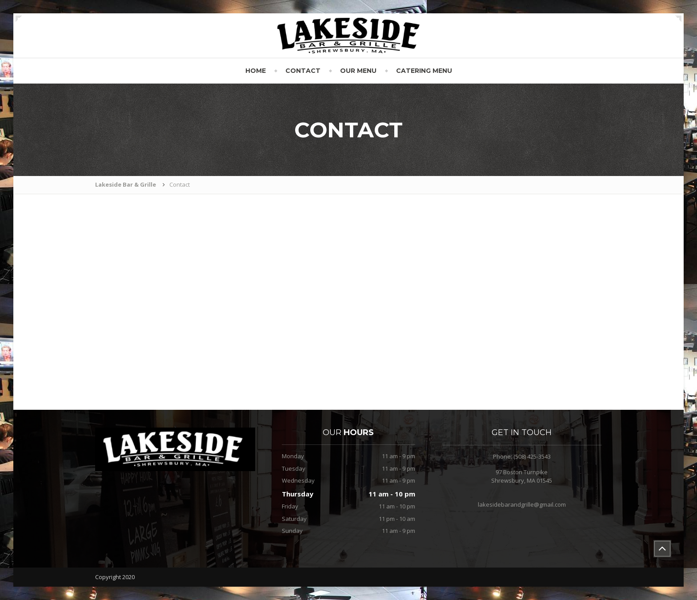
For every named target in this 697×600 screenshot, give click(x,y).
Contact (302, 71)
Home (255, 71)
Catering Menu (424, 71)
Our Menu (358, 71)
